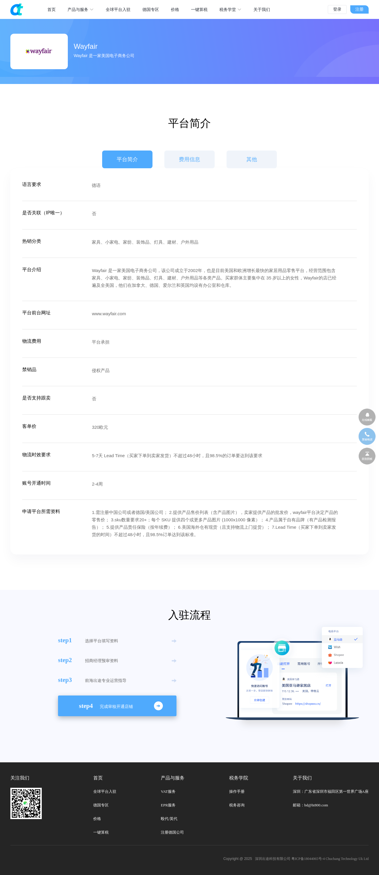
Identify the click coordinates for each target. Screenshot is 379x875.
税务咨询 (237, 805)
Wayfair (85, 46)
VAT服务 (168, 791)
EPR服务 (168, 805)
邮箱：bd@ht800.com (310, 805)
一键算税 (101, 832)
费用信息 (189, 159)
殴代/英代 (169, 818)
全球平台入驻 (104, 791)
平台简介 (127, 159)
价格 (97, 818)
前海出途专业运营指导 (105, 680)
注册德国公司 (172, 832)
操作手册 (237, 791)
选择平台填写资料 (101, 640)
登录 (337, 9)
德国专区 (101, 805)
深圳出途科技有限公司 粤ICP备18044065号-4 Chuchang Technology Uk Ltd (312, 859)
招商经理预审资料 (101, 660)
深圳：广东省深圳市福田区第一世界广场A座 (331, 791)
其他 (251, 159)
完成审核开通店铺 (116, 706)
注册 (359, 9)
